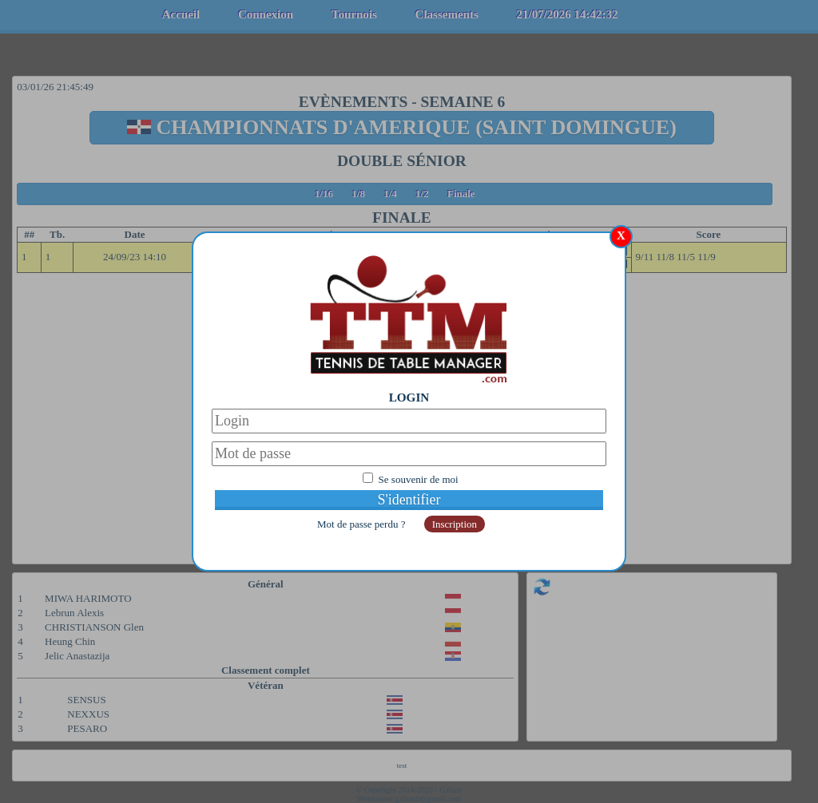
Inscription (454, 524)
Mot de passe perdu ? (362, 524)
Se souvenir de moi (419, 479)
